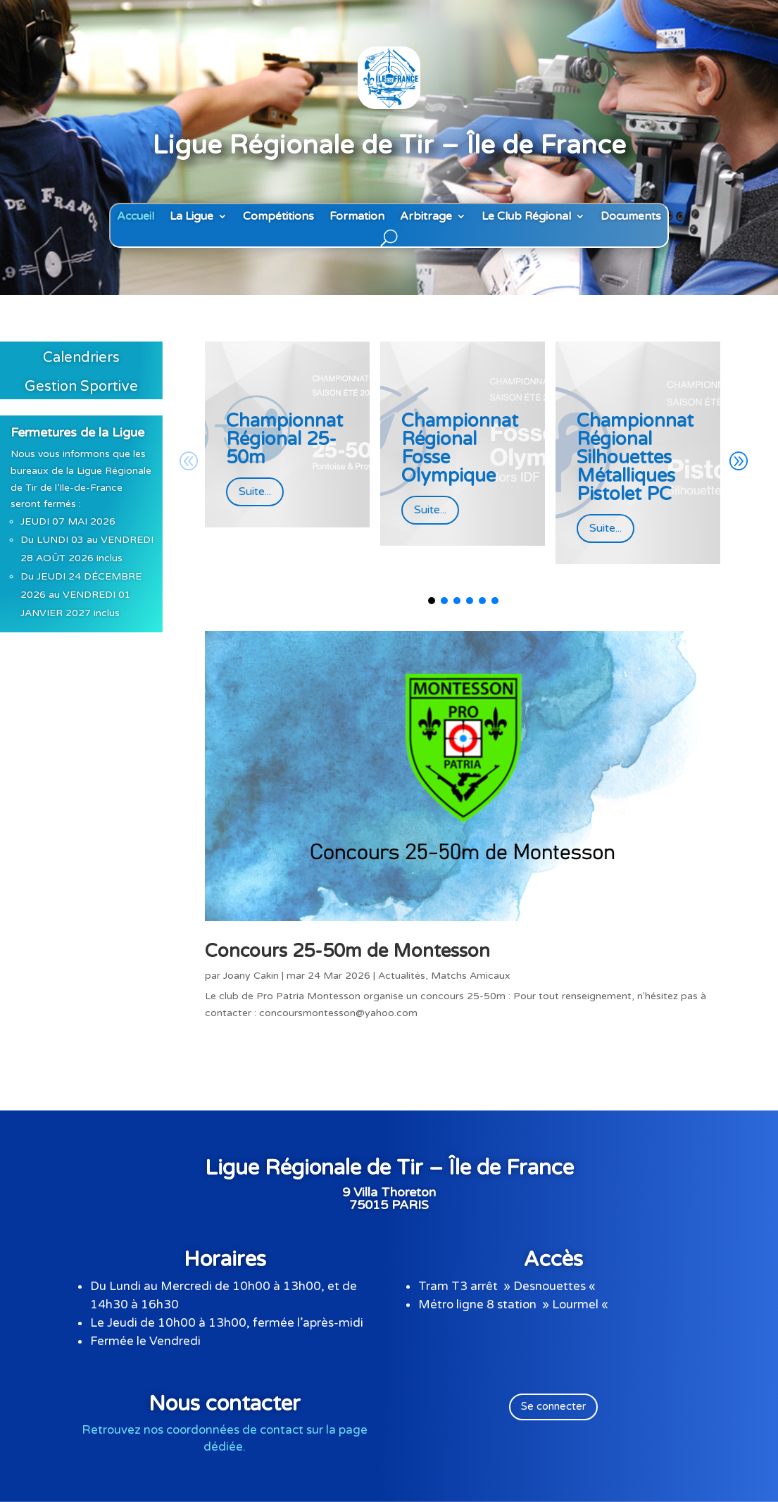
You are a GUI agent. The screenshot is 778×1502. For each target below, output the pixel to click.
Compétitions (278, 216)
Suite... (255, 491)
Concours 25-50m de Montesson (347, 951)
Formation (357, 216)
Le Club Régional (526, 216)
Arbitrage (426, 216)
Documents (631, 216)
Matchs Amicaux (470, 976)
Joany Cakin (251, 976)
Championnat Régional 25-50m (284, 439)
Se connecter (553, 1406)
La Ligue (191, 216)
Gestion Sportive (81, 386)
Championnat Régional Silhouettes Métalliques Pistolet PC (635, 457)
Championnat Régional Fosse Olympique (459, 448)
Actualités (401, 976)
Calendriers (81, 357)
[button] (738, 462)
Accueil (135, 216)
